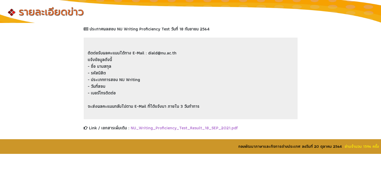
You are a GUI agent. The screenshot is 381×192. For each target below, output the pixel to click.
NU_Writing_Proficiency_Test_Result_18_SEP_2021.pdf (184, 128)
